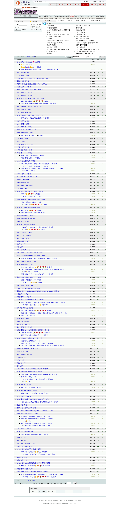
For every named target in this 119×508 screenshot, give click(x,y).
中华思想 (38, 67)
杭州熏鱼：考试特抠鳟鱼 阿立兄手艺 (27, 299)
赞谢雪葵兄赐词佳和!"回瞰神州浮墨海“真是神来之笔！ (36, 103)
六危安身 (19, 440)
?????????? (50, 491)
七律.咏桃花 (20, 138)
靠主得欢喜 (20, 460)
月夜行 (19, 360)
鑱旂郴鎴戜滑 (56, 500)
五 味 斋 (41, 16)
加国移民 (72, 18)
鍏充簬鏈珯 (42, 500)
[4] (28, 483)
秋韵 (35, 377)
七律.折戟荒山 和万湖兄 (23, 161)
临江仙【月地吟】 (22, 153)
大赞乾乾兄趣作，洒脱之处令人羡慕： (32, 434)
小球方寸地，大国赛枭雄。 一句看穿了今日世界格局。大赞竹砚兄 (40, 345)
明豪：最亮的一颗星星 (23, 285)
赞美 (28, 121)
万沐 (29, 81)
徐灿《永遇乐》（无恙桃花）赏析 (26, 252)
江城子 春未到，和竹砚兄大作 (84, 53)
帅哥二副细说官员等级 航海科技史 (27, 277)
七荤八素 (77, 16)
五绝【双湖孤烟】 (22, 327)
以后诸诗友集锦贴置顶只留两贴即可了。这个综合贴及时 (37, 69)
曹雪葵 (24, 16)
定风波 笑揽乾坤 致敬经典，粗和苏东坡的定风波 (31, 78)
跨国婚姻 (51, 18)
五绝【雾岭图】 (21, 429)
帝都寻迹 (19, 244)
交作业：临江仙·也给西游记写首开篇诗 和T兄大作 (31, 463)
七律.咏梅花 (20, 188)
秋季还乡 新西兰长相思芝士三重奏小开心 (28, 84)
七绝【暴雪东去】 (22, 127)
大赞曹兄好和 (24, 315)
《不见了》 (20, 294)
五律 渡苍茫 (20, 324)
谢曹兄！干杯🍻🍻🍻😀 (30, 282)
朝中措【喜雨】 (21, 297)
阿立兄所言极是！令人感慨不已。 (33, 166)
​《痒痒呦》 (50, 38)
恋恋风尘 (56, 18)
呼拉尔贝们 (31, 218)
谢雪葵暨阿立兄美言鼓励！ (28, 341)
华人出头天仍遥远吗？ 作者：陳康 (27, 89)
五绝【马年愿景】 (52, 47)
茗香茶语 (46, 16)
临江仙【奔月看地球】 (23, 264)
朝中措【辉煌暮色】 (22, 469)
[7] (36, 483)
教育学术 (92, 16)
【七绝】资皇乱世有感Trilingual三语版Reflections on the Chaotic (35, 291)
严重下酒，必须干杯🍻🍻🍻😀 (32, 305)
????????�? (42, 491)
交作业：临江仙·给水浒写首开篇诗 (27, 449)
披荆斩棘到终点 (21, 221)
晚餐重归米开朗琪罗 (22, 132)
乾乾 (47, 78)
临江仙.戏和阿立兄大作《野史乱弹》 (27, 191)
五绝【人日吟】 (21, 235)
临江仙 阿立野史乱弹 (23, 224)
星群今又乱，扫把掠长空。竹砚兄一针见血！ (34, 343)
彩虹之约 (61, 16)
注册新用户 (24, 29)
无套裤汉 (56, 291)
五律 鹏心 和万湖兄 (22, 308)
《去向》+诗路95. (22, 232)
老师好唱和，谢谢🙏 (27, 377)
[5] (31, 483)
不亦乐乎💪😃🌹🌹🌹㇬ (27, 194)
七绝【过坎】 (20, 124)
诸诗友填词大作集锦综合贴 (24, 62)
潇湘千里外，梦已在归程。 (28, 387)
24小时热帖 (61, 20)
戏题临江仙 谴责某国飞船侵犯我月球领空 (28, 255)
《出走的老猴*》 (21, 109)
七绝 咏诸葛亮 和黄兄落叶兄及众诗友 (58, 40)
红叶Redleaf (33, 176)
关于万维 (102, 1)
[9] (42, 483)
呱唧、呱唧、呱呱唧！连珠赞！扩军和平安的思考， (36, 164)
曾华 (29, 147)
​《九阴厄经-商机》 (22, 150)
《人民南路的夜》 (22, 147)
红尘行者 (39, 106)
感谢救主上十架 (21, 321)
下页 (28, 57)
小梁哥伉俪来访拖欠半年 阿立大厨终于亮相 (29, 471)
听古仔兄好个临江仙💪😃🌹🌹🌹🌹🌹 (32, 332)
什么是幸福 (20, 405)
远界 (35, 261)
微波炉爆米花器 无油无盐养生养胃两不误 (28, 199)
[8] (39, 483)
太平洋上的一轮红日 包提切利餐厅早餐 (87, 43)
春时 (18, 366)
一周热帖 (69, 20)
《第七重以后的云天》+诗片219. (85, 40)
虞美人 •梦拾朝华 (21, 250)
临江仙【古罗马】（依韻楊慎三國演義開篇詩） (30, 330)
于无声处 (19, 437)
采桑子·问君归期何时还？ (24, 443)
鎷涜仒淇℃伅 (63, 500)
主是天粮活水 (20, 351)
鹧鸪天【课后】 (51, 45)
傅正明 (34, 129)
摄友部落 (66, 16)
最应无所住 (20, 72)
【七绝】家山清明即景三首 (24, 408)
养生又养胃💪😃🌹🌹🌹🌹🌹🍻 (32, 204)
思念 (48, 32)
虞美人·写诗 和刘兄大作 (82, 38)
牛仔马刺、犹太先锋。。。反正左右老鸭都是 (34, 379)
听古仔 (29, 75)
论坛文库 (38, 24)
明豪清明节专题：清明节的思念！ (26, 288)
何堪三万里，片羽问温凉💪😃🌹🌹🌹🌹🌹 (33, 310)
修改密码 (32, 29)
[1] (20, 483)
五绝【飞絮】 (20, 238)
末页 (34, 57)
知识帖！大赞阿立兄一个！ (28, 280)
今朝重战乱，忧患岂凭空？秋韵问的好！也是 (34, 418)
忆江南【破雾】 (21, 75)
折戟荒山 (19, 179)
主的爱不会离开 (21, 182)
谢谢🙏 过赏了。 (28, 272)
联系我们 (95, 1)
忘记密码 (32, 27)
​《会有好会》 (20, 318)
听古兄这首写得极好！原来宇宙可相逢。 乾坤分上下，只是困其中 (40, 269)
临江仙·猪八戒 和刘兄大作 (24, 390)
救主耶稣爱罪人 (21, 241)
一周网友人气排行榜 (80, 20)
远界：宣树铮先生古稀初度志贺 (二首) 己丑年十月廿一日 (33, 410)
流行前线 (77, 18)
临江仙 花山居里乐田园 (23, 431)
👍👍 (22, 64)
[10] (45, 483)
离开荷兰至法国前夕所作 (83, 25)
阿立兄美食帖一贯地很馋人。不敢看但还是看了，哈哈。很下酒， (39, 474)
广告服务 (87, 1)
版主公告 (38, 29)
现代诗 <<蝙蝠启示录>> (23, 348)
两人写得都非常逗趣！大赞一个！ (30, 212)
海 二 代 (87, 16)
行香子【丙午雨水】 (81, 45)
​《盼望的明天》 (21, 396)
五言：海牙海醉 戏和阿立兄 (55, 43)
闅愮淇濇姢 (78, 500)
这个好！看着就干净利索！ (28, 202)
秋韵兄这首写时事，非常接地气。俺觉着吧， (34, 423)
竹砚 (54, 103)
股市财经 (66, 18)
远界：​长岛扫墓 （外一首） (25, 261)
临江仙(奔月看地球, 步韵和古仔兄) (26, 207)
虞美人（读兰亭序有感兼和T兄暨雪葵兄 (58, 30)
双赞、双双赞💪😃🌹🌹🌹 (28, 210)
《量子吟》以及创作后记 (54, 36)
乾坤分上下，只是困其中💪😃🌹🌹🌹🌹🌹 (33, 267)
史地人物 (40, 18)
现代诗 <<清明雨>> (22, 215)
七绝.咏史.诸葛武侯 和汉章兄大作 (85, 51)
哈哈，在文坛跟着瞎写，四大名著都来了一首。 (37, 454)
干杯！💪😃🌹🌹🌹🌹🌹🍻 (31, 229)
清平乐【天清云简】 (22, 185)
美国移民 (103, 18)
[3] (25, 483)
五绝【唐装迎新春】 (53, 28)
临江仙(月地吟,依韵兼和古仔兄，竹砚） (28, 115)
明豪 (32, 285)
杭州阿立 (29, 16)
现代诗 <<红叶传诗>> (23, 176)
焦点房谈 (92, 18)
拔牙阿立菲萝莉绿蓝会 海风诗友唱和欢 (58, 49)
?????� (32, 491)
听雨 (18, 247)
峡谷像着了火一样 (22, 218)
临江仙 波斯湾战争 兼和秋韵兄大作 (27, 371)
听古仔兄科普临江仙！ (27, 158)
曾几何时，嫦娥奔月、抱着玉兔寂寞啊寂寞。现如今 (36, 258)
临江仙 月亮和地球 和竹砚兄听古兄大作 (28, 98)
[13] (55, 483)
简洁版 (38, 27)
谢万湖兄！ (26, 171)
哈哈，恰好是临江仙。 (29, 196)
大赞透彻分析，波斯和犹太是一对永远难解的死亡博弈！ (37, 374)
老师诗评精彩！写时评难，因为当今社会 (35, 425)
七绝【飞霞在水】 (81, 32)
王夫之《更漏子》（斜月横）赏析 (26, 106)
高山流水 (82, 16)
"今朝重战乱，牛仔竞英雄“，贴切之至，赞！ (33, 416)
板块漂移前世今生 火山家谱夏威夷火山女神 (29, 369)
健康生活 (103, 16)
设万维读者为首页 (41, 1)
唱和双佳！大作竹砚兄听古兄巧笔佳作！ (32, 118)
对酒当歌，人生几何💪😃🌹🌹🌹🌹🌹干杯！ (36, 477)
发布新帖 (32, 24)
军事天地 (46, 18)
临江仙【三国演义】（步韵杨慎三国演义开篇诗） (31, 399)
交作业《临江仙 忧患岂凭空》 (25, 413)
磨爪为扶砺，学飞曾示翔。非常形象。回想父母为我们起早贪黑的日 (40, 313)
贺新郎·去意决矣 (80, 34)
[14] (58, 483)
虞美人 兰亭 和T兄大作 (82, 36)
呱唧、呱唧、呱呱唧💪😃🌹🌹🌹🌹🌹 (32, 101)
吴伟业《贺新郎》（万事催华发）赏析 (58, 34)
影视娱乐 (87, 18)
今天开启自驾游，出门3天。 (29, 135)
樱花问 (19, 141)
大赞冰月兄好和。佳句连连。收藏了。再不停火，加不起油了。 (39, 168)
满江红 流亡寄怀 (80, 30)
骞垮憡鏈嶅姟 (48, 500)
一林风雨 (19, 357)
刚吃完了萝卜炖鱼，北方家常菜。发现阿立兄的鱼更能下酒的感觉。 (40, 302)
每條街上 (40, 89)
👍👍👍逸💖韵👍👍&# (27, 67)
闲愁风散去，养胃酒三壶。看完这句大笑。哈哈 (34, 227)
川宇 (24, 244)
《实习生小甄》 (21, 174)
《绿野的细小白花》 (22, 446)
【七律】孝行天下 (22, 81)
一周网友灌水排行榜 (95, 20)
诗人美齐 (26, 72)
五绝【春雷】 (51, 25)
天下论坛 (51, 16)
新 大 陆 (82, 18)
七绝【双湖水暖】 (81, 47)
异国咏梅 (49, 53)
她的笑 (19, 457)
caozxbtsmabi (28, 64)
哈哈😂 (25, 381)
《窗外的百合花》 (52, 51)
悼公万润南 (79, 28)
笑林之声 (98, 16)
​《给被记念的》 (21, 87)
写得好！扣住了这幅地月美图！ (30, 155)
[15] (61, 483)
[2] (23, 483)
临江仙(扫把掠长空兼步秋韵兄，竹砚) (27, 338)
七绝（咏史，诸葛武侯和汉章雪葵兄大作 (87, 49)
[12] (51, 483)
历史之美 (19, 363)
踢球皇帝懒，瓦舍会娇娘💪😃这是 (31, 452)
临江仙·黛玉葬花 (21, 384)
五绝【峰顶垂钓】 (22, 354)
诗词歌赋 (72, 16)
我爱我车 (98, 18)
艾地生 (24, 141)
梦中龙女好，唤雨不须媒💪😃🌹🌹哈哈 (32, 466)
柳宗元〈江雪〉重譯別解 (24, 129)
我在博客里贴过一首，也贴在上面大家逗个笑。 (34, 274)
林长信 (29, 87)
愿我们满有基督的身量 (23, 144)
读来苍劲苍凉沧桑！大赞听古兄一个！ (32, 335)
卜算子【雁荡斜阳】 (22, 112)
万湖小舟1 (61, 168)
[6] (34, 483)
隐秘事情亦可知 (21, 121)
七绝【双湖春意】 (22, 92)
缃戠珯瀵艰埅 (71, 500)
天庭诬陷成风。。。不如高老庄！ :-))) (32, 393)
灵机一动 (61, 18)
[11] (48, 483)
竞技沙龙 (56, 16)
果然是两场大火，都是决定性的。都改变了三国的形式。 (37, 402)
